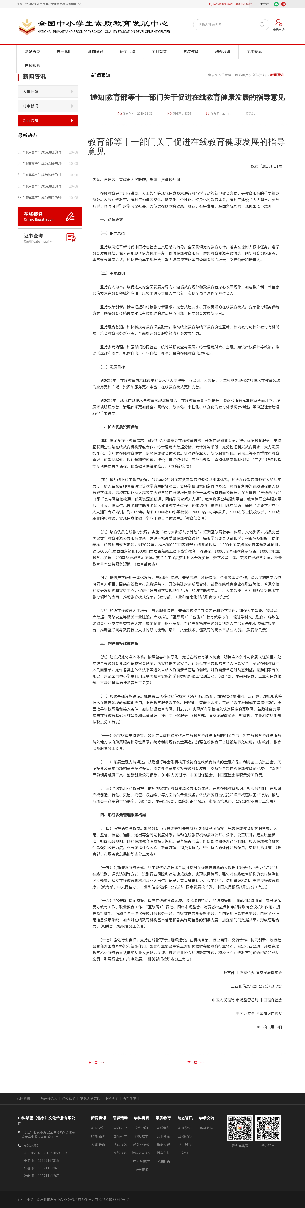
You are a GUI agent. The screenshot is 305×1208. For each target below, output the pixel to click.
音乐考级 (163, 1128)
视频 (185, 1153)
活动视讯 (120, 1144)
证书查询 (141, 1169)
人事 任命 (98, 1144)
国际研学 (120, 1136)
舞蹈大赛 (163, 1144)
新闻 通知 (98, 1128)
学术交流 (254, 51)
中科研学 (111, 1098)
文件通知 (141, 1128)
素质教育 (190, 51)
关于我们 (64, 51)
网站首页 (32, 51)
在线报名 (32, 65)
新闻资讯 (95, 51)
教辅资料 (206, 1128)
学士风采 (185, 1144)
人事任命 (30, 91)
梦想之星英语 (90, 1098)
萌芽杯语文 (49, 1098)
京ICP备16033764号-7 (112, 1199)
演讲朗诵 (163, 1161)
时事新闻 (30, 106)
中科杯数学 (141, 1161)
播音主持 (163, 1153)
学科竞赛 (159, 51)
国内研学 (120, 1128)
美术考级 (163, 1136)
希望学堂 (129, 1098)
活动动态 (185, 1136)
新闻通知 (30, 120)
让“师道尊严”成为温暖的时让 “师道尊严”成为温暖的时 (42, 152)
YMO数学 (68, 1098)
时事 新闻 (98, 1136)
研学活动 (127, 51)
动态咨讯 (222, 51)
